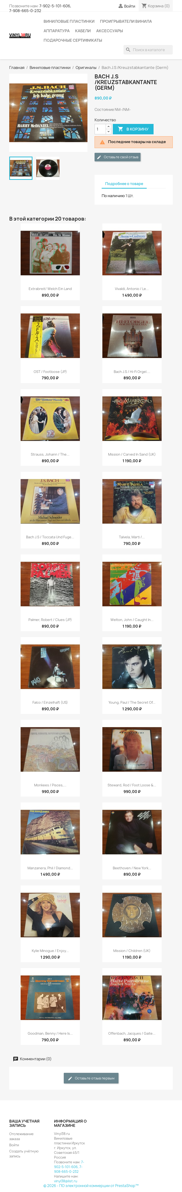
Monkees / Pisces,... (50, 785)
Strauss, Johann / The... (50, 454)
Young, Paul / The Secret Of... (132, 702)
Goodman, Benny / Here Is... (50, 1033)
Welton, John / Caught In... (132, 619)
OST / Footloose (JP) (50, 371)
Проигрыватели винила (126, 21)
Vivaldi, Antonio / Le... (132, 288)
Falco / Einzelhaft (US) (50, 702)
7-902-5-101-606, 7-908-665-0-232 (40, 8)
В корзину (133, 129)
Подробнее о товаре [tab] (124, 183)
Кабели (83, 30)
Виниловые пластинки (69, 21)
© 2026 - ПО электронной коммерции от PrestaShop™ (91, 1185)
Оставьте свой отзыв (117, 157)
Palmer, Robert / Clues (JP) (50, 619)
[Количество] (100, 129)
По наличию (113, 195)
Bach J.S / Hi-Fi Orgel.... (132, 371)
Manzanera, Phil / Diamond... (50, 868)
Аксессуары (109, 30)
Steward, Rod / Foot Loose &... (132, 785)
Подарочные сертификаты (73, 40)
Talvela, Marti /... (132, 537)
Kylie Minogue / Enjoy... (50, 950)
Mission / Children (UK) (131, 950)
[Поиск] (148, 49)
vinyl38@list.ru (65, 1181)
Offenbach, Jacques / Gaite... (131, 1033)
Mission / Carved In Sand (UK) (132, 454)
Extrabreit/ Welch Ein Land (50, 288)
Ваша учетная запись (24, 1123)
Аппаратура (57, 30)
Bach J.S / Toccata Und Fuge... (50, 537)
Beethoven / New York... (132, 868)
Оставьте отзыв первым (91, 1078)
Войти (14, 1145)
